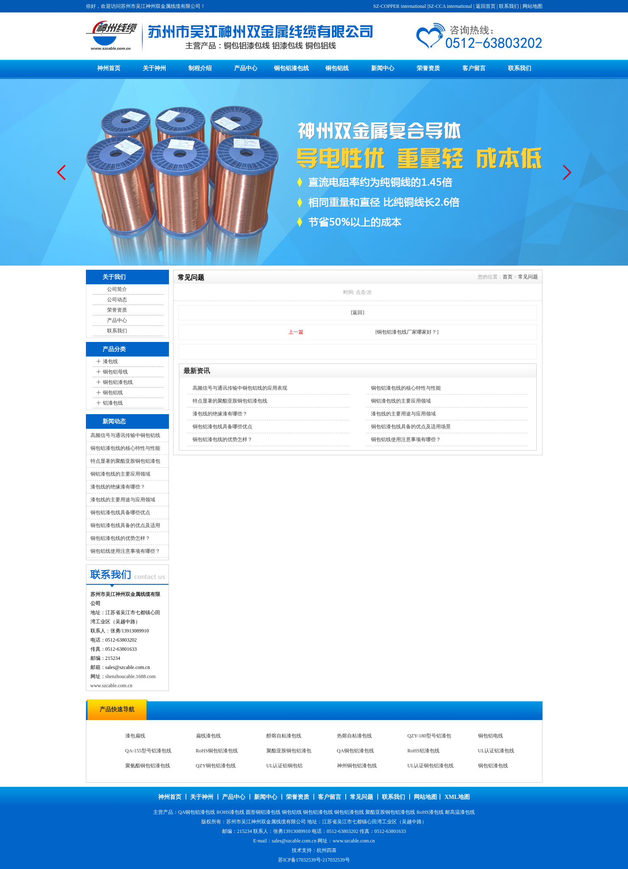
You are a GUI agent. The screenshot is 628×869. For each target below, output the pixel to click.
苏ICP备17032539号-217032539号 (314, 860)
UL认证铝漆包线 (496, 751)
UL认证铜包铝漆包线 (431, 766)
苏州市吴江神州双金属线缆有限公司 (266, 822)
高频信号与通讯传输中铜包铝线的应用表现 (240, 388)
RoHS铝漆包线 (424, 751)
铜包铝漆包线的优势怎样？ (120, 538)
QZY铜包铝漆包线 (216, 766)
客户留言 (474, 68)
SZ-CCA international (450, 6)
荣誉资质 (428, 68)
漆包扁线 (135, 736)
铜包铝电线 (490, 736)
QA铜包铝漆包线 (355, 751)
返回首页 (486, 6)
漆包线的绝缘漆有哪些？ (117, 487)
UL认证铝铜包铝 (284, 766)
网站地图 (532, 6)
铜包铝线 (337, 68)
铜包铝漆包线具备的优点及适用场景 (411, 427)
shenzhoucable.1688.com (130, 676)
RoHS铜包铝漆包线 (217, 751)
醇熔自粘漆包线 (283, 736)
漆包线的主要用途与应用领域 (122, 500)
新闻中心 (382, 68)
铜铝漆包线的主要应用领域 (120, 474)
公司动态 (117, 300)
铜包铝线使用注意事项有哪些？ (125, 551)
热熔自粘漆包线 (354, 736)
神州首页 (108, 68)
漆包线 (110, 361)
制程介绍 (200, 68)
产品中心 (245, 68)
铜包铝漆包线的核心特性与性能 (125, 448)
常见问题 (528, 277)
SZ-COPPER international (399, 6)
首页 (508, 277)
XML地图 (457, 797)
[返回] (357, 312)
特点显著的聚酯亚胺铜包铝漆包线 (230, 401)
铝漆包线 (113, 403)
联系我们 (509, 6)
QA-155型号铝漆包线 (148, 751)
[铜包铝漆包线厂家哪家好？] (407, 332)
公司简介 (117, 289)
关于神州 (154, 68)
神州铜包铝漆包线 (357, 766)
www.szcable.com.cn (111, 685)
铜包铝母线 (115, 372)
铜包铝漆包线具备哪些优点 (120, 512)
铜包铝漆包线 (291, 68)
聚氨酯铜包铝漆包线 (147, 766)
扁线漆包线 (208, 736)
